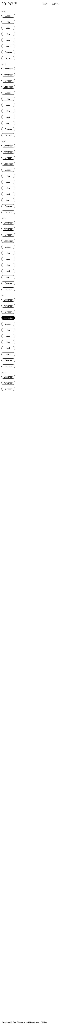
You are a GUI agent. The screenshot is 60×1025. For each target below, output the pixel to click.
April (8, 40)
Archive (55, 3)
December (8, 68)
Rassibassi (6, 1022)
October (8, 80)
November (8, 74)
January (8, 58)
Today (45, 3)
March (8, 46)
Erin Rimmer (18, 1022)
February (8, 52)
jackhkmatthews (32, 1022)
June (8, 27)
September (8, 86)
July (8, 21)
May (8, 33)
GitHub (44, 1022)
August (8, 15)
